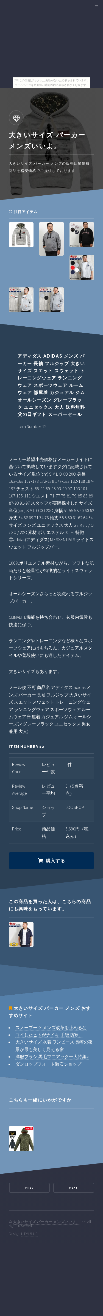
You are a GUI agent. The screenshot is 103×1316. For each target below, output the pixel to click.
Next (73, 1187)
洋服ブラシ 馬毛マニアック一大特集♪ (52, 1056)
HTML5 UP (29, 1233)
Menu (96, 6)
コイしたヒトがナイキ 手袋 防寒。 (49, 1034)
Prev (29, 1187)
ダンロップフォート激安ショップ (48, 1064)
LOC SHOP (74, 807)
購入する (55, 860)
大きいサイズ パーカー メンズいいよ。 (46, 1221)
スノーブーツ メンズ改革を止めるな (51, 1027)
